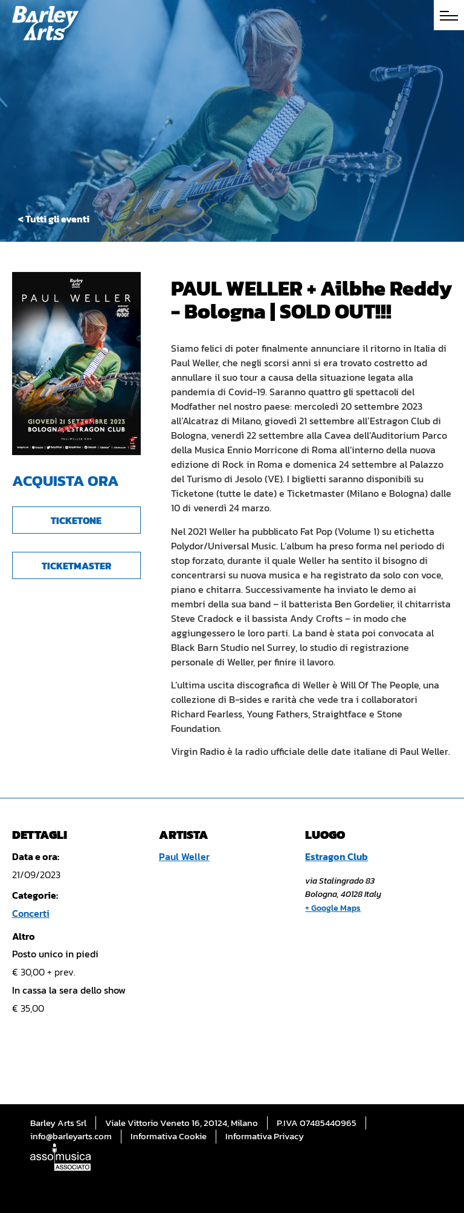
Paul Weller (184, 856)
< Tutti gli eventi (53, 219)
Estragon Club (336, 856)
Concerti (31, 913)
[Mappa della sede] (334, 1005)
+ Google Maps (333, 908)
